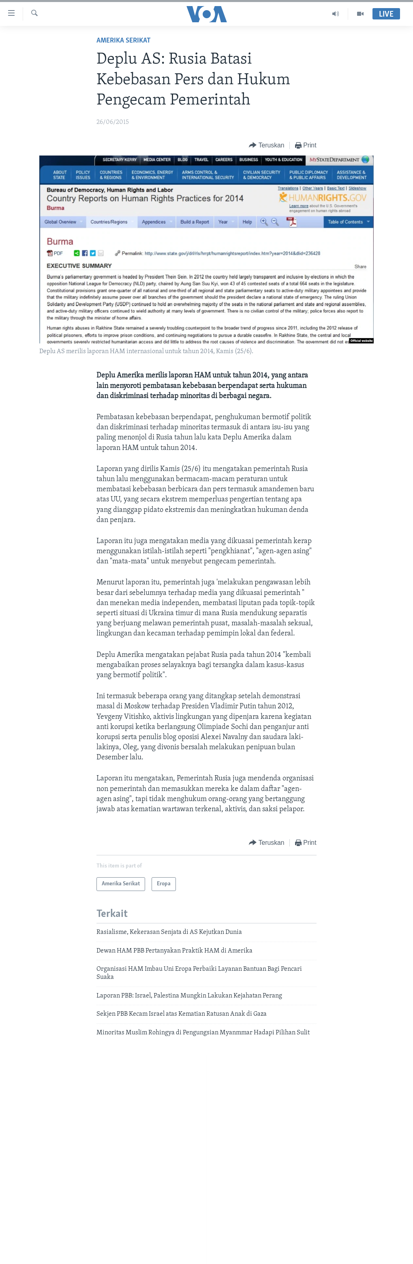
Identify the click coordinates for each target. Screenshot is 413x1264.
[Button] (266, 145)
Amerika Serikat (123, 41)
